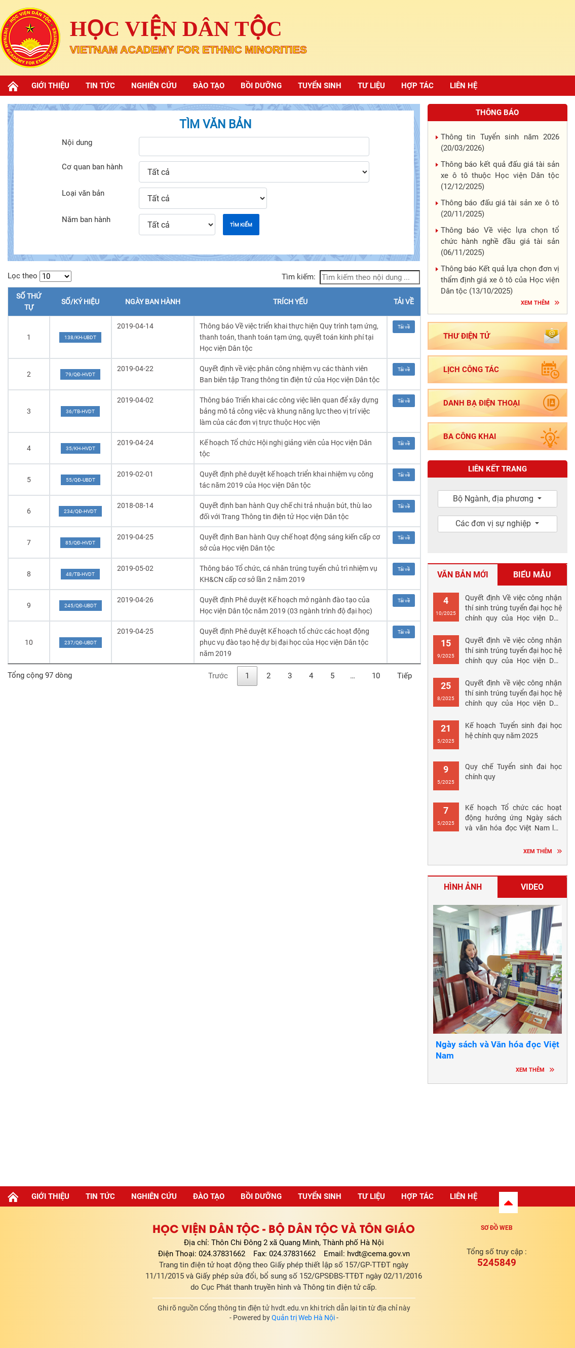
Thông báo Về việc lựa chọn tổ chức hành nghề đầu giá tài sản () (500, 241)
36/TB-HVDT (80, 411)
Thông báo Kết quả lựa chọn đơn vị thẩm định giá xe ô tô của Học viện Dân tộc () (500, 280)
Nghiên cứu (154, 85)
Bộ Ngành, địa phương (494, 498)
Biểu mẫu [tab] (532, 574)
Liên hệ (463, 85)
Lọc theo (39, 276)
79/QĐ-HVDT (80, 374)
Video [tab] (532, 887)
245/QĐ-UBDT (80, 605)
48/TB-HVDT (80, 574)
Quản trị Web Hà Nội (303, 1318)
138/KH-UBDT (80, 337)
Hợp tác (417, 85)
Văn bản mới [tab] (462, 574)
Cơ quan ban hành (92, 166)
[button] (508, 1202)
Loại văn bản (83, 193)
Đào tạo (208, 85)
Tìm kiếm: (351, 277)
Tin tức (100, 85)
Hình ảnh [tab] (463, 887)
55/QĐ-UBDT (80, 480)
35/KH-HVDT (80, 448)
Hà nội (497, 1132)
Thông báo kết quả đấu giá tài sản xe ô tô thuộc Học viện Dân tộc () (500, 175)
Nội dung (77, 142)
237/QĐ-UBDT (80, 642)
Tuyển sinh (319, 85)
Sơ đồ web (497, 1227)
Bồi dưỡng (261, 85)
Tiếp (404, 675)
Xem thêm (535, 303)
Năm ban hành (86, 219)
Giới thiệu (50, 85)
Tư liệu (371, 85)
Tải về (404, 327)
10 (376, 675)
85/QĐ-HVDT (80, 542)
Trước (218, 675)
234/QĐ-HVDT (80, 511)
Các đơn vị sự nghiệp (494, 523)
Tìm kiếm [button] (241, 225)
